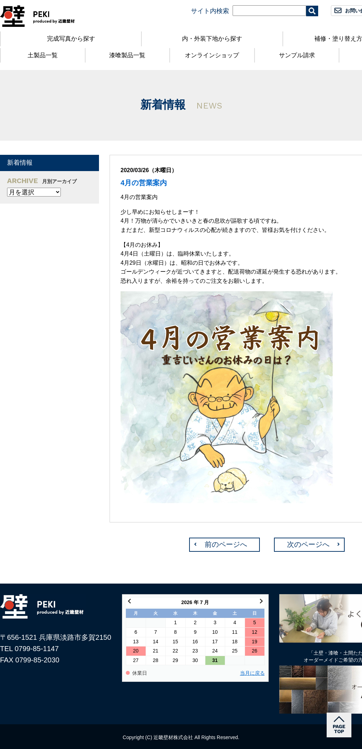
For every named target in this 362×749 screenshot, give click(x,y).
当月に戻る (252, 673)
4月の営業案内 (144, 183)
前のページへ (226, 544)
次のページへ (308, 544)
